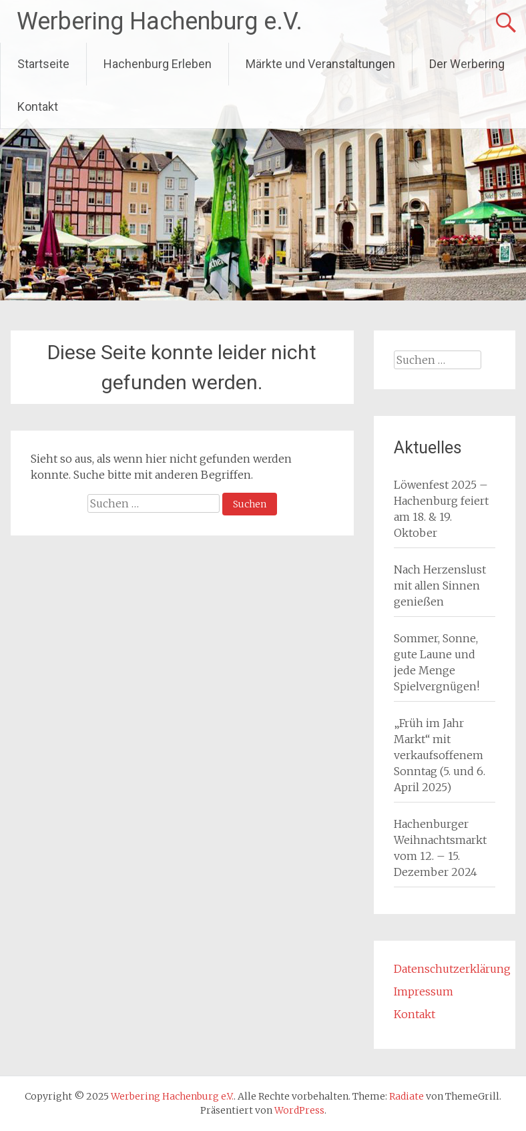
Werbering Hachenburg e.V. (159, 21)
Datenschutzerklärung (452, 968)
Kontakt (37, 106)
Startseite (43, 64)
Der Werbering (467, 64)
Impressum (423, 991)
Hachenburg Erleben (157, 64)
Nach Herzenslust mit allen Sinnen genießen (440, 585)
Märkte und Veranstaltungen (320, 64)
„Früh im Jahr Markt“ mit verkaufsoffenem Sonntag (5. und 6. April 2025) (439, 755)
